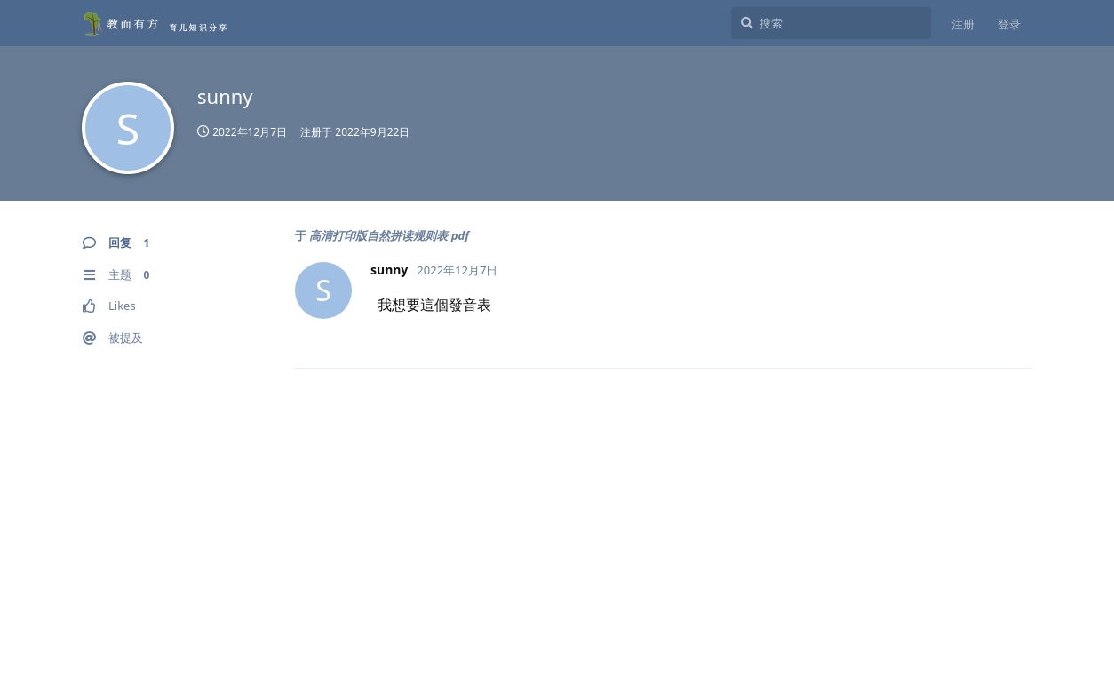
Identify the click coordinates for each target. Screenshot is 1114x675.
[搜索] (831, 23)
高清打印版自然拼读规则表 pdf (389, 235)
